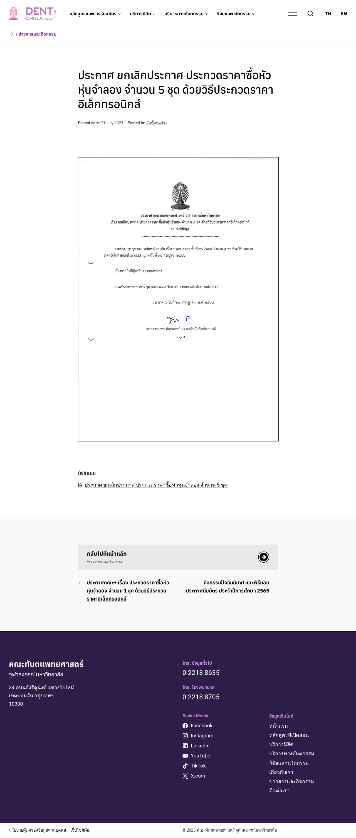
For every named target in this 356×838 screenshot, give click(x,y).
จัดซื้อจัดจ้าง (156, 123)
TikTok (198, 766)
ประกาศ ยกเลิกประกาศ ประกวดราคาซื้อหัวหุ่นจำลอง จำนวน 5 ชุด (153, 485)
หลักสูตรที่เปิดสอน (289, 735)
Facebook (201, 725)
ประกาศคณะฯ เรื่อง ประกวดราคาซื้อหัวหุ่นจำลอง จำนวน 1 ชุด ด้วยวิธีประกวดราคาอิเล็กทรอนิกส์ (128, 590)
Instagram (202, 736)
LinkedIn (200, 746)
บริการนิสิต (281, 744)
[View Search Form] (310, 13)
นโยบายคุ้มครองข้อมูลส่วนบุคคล (37, 830)
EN (343, 13)
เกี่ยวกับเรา (281, 772)
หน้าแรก (278, 726)
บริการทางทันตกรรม (291, 753)
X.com (198, 776)
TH (328, 13)
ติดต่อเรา (279, 790)
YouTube (200, 756)
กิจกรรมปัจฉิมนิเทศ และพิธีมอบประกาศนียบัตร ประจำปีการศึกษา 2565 (227, 586)
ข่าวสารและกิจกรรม (291, 781)
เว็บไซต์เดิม (80, 830)
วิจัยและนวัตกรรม (289, 763)
